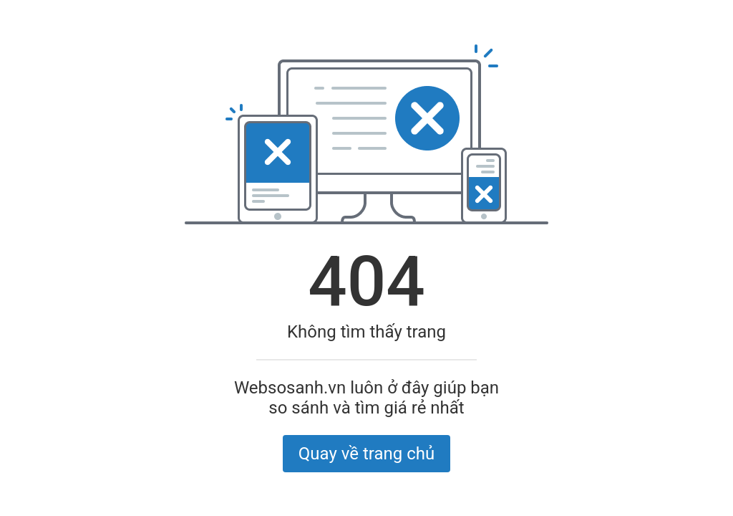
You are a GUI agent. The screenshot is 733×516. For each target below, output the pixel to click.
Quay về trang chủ (366, 454)
